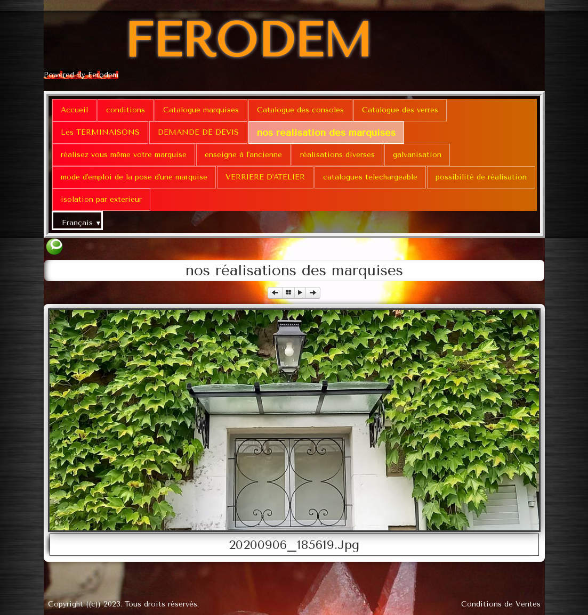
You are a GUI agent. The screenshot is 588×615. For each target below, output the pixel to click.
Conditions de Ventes (501, 604)
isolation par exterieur (101, 199)
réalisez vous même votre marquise (124, 154)
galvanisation (417, 154)
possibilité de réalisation (481, 177)
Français (82, 222)
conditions (125, 109)
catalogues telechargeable (370, 177)
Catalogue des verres (400, 109)
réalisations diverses (337, 154)
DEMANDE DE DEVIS (198, 132)
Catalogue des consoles (300, 109)
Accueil (74, 109)
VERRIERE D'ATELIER (265, 177)
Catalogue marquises (201, 109)
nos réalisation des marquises (326, 132)
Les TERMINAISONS (100, 132)
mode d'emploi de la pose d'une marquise (134, 177)
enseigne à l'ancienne (243, 154)
